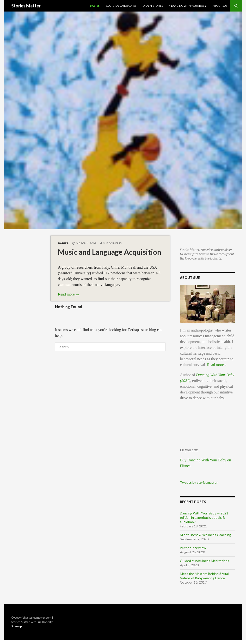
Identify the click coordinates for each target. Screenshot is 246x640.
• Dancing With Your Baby (187, 5)
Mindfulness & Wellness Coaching (205, 535)
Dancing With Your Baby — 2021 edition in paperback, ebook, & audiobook (204, 517)
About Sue (220, 5)
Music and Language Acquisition (109, 252)
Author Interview (193, 548)
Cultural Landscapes (121, 5)
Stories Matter (26, 5)
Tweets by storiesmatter (199, 482)
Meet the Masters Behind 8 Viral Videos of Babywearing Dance (204, 576)
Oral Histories (152, 5)
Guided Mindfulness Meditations (204, 561)
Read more (69, 294)
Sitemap (16, 626)
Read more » (217, 365)
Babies (95, 5)
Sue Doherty (112, 243)
